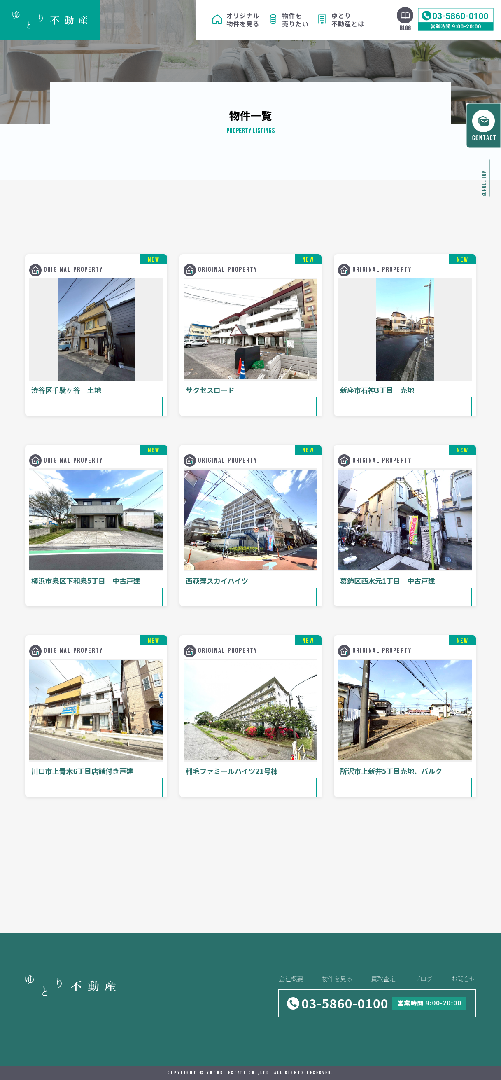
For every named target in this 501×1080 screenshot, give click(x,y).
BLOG (405, 28)
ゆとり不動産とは (347, 20)
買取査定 (383, 978)
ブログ (423, 978)
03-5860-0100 (344, 1003)
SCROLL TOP (484, 184)
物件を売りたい (295, 20)
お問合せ (463, 978)
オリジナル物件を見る (242, 20)
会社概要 (290, 978)
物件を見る (337, 978)
